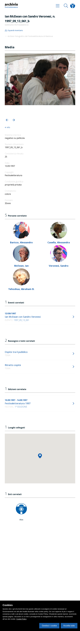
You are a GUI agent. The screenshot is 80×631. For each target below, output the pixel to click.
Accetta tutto (69, 626)
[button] (7, 120)
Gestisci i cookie (49, 626)
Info (7, 127)
